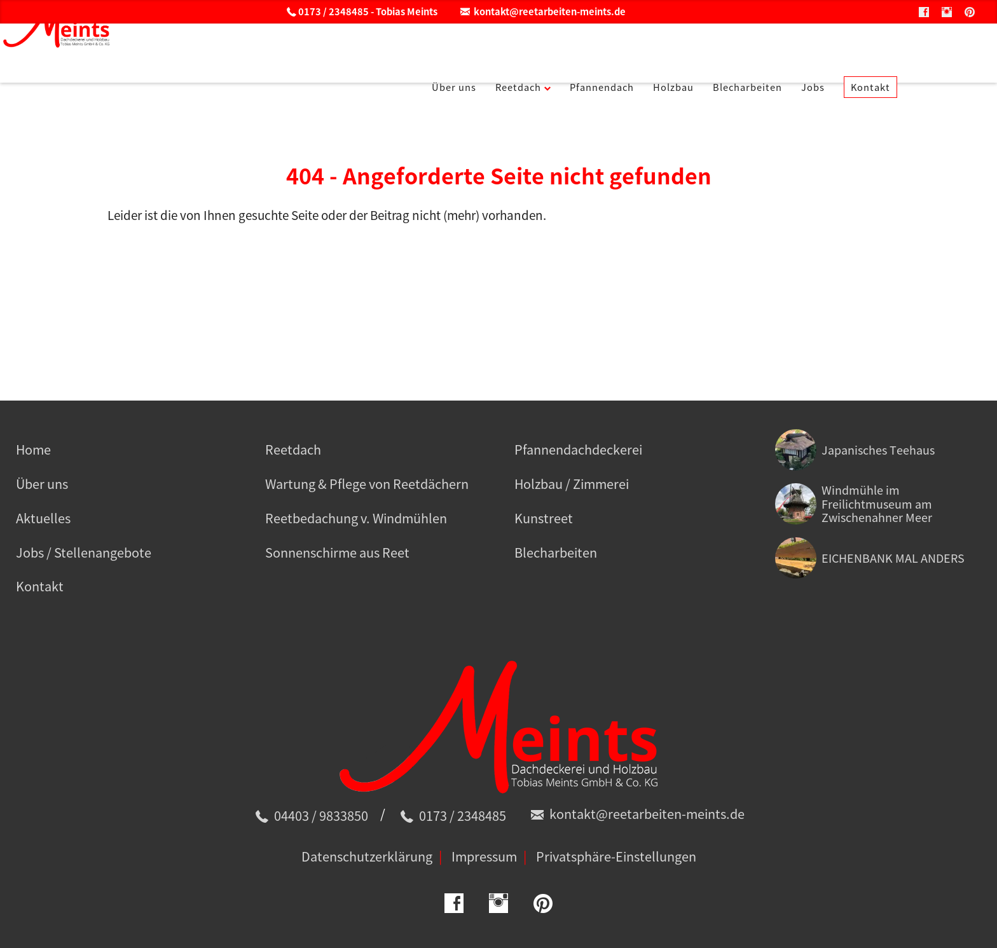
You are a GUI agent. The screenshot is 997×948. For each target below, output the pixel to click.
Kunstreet (543, 518)
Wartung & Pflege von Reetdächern (367, 483)
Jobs (887, 50)
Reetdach (549, 50)
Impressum (484, 856)
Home (33, 449)
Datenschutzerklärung (366, 856)
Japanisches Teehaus (878, 449)
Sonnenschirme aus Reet (337, 552)
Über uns (476, 50)
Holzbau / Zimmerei (571, 483)
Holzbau (728, 50)
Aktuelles (43, 518)
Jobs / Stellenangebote (83, 552)
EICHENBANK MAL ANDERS (893, 558)
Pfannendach (646, 50)
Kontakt (950, 50)
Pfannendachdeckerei (578, 449)
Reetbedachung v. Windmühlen (356, 518)
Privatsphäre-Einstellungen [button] (616, 856)
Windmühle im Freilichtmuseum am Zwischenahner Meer (877, 503)
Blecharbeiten (813, 50)
